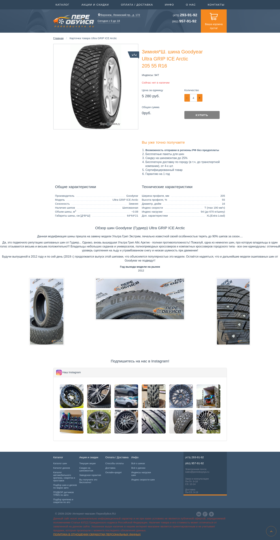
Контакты (216, 4)
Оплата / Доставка (137, 4)
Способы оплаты (114, 463)
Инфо (169, 4)
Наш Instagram (71, 372)
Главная (58, 38)
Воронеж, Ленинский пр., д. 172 (119, 14)
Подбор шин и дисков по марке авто (65, 486)
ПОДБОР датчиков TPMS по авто (63, 493)
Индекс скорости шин (143, 479)
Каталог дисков (61, 468)
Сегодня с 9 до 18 (109, 20)
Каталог (62, 4)
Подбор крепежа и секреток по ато (63, 501)
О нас (191, 4)
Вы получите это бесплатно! (88, 481)
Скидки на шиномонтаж (86, 469)
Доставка (110, 468)
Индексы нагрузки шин (141, 473)
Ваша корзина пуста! (214, 19)
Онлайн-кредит (113, 472)
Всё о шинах (138, 463)
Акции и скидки (95, 4)
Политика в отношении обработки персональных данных (97, 534)
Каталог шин (60, 463)
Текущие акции (87, 463)
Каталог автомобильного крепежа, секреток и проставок (64, 476)
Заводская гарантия (90, 475)
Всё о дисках (138, 468)
